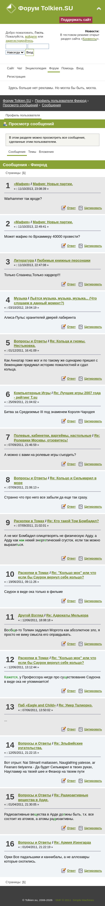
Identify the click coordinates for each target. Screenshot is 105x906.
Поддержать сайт (76, 20)
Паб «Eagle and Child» (37, 705)
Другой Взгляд (30, 615)
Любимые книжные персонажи (63, 260)
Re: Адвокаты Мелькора (67, 615)
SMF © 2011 (63, 900)
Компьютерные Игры (32, 393)
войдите (31, 36)
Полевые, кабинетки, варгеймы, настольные (52, 436)
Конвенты (90, 38)
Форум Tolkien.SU (45, 8)
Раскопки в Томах (29, 521)
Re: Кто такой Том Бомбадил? (73, 521)
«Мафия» (22, 184)
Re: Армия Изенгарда (72, 842)
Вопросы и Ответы (30, 341)
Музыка (20, 298)
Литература (24, 260)
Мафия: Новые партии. (53, 184)
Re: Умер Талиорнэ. (76, 705)
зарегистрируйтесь (19, 40)
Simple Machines (83, 900)
